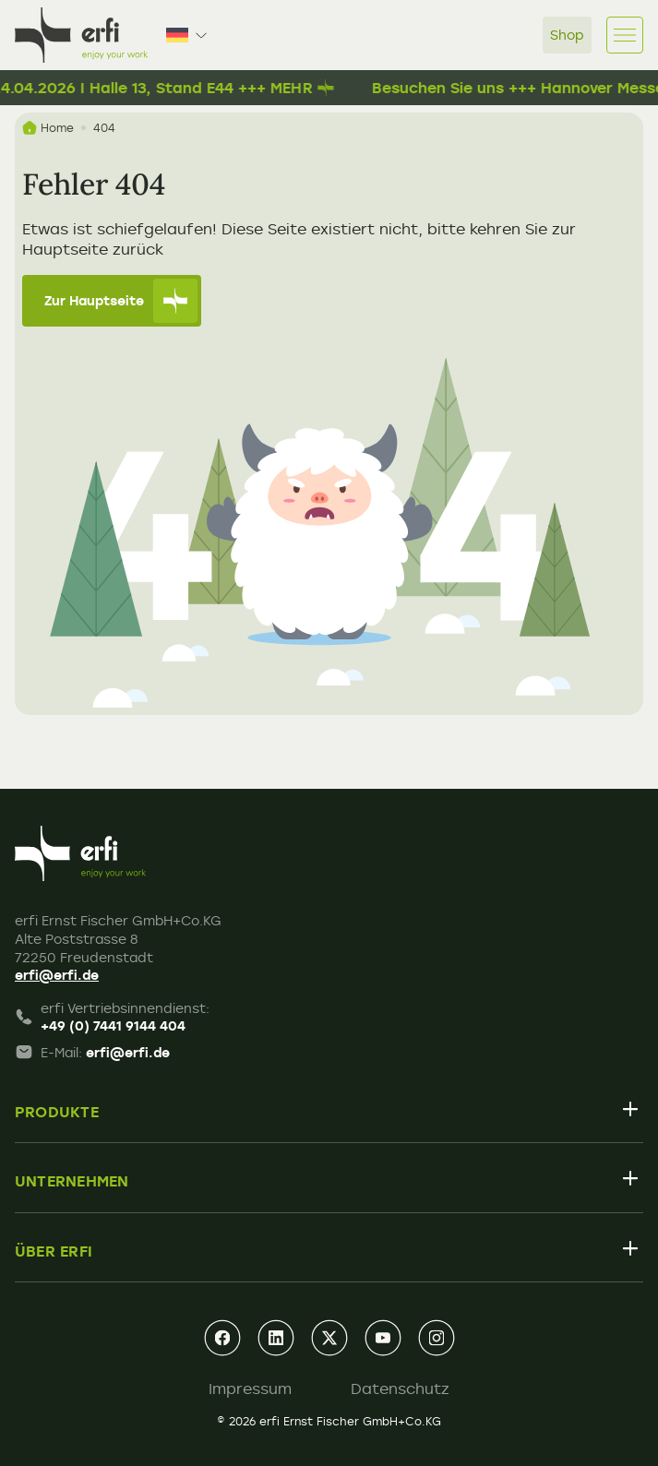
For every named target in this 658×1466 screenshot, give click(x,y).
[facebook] (222, 1337)
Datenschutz (400, 1388)
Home (48, 128)
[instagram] (436, 1337)
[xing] (329, 1337)
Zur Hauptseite (120, 301)
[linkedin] (275, 1337)
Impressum (250, 1388)
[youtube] (383, 1337)
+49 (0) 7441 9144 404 (113, 1025)
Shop (567, 34)
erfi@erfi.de (57, 974)
